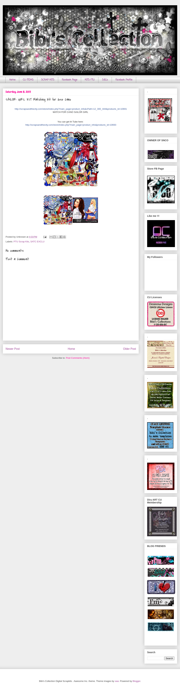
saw (117, 681)
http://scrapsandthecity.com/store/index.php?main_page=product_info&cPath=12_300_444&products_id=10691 (71, 109)
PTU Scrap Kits (21, 241)
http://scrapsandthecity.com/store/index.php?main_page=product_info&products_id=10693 (70, 125)
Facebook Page (69, 80)
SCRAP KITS (47, 80)
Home (12, 80)
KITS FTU (90, 80)
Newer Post (13, 348)
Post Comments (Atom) (77, 358)
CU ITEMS (28, 80)
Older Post (129, 348)
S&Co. (105, 80)
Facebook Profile (124, 80)
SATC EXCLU (37, 241)
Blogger (136, 681)
